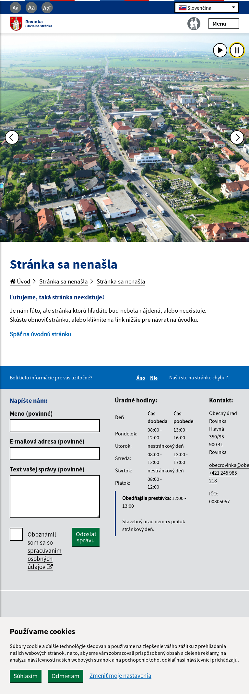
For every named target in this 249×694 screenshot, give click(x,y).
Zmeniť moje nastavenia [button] (120, 676)
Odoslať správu (86, 537)
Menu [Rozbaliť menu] (223, 23)
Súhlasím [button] (26, 676)
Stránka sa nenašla (63, 281)
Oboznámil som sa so (45, 550)
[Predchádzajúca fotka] (12, 137)
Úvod (20, 281)
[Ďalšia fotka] (237, 137)
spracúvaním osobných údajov (45, 559)
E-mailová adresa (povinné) (47, 441)
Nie (155, 378)
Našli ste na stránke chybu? (198, 377)
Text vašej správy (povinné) (47, 469)
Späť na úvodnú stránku (40, 334)
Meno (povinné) (31, 413)
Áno (141, 378)
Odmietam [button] (65, 676)
